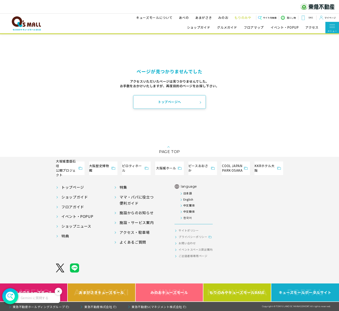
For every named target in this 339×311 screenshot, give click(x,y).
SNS (310, 17)
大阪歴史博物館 (99, 168)
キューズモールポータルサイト (305, 292)
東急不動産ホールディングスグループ (39, 307)
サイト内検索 (270, 17)
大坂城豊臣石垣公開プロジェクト (66, 168)
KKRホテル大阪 (264, 168)
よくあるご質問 (133, 242)
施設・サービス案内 (137, 222)
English (188, 199)
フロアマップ (254, 27)
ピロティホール (132, 168)
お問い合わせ (187, 243)
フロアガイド (72, 206)
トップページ (72, 187)
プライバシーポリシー (193, 237)
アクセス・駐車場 (135, 232)
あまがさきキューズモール (101, 292)
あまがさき (202, 17)
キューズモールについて (153, 17)
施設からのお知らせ (137, 212)
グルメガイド (227, 27)
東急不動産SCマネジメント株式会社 (157, 307)
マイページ (330, 17)
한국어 (187, 217)
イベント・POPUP (285, 27)
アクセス (312, 27)
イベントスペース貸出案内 (196, 249)
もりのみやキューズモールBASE (237, 292)
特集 (123, 187)
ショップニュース (76, 226)
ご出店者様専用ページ (193, 256)
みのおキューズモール (169, 292)
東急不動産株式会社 (98, 307)
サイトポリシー (189, 230)
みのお (222, 17)
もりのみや (241, 17)
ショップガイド (198, 27)
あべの (182, 17)
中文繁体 (189, 205)
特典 (65, 236)
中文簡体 (189, 211)
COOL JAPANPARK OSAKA (232, 168)
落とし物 (291, 17)
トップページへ (169, 101)
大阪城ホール (166, 168)
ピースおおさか (198, 168)
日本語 (187, 193)
